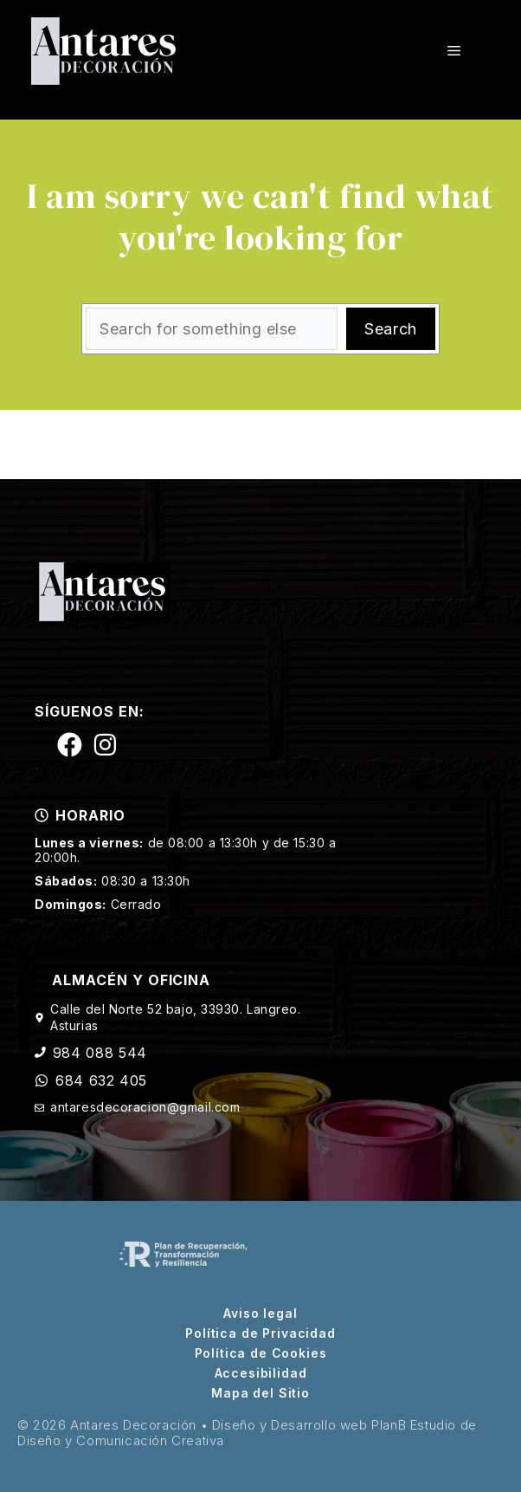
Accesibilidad (261, 1373)
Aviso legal (260, 1313)
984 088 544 (100, 1052)
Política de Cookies (261, 1353)
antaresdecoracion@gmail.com (145, 1107)
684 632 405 (101, 1080)
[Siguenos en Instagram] (105, 744)
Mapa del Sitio (260, 1393)
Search (390, 329)
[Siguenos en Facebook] (69, 744)
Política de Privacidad (260, 1333)
